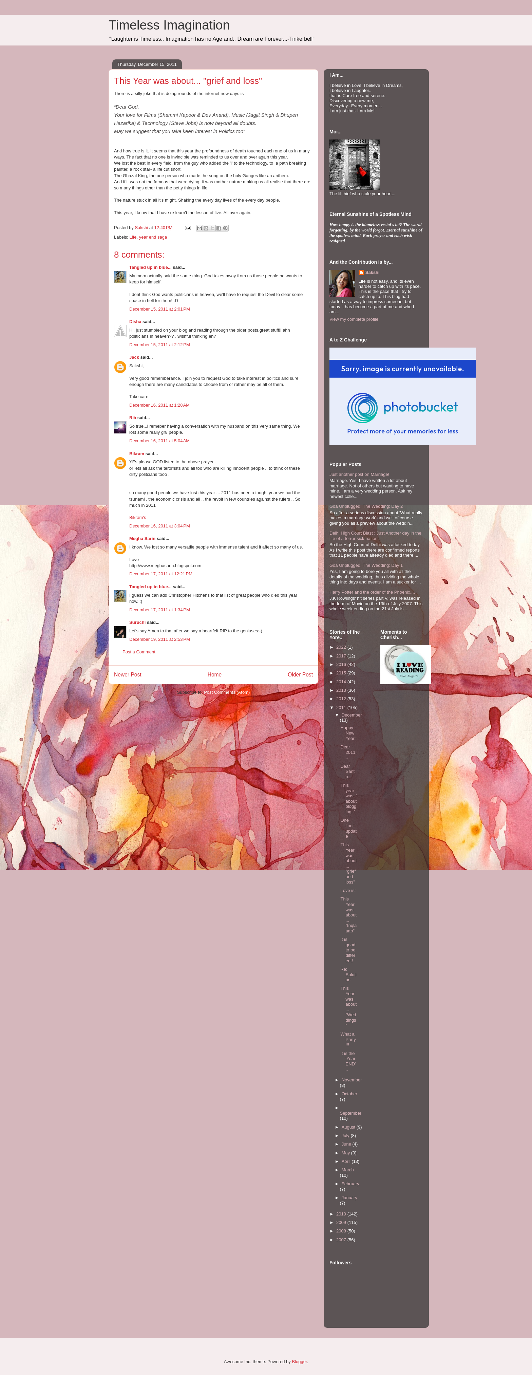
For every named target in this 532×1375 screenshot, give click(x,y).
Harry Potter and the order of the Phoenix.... (372, 592)
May (346, 1152)
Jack (134, 357)
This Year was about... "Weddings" (348, 1007)
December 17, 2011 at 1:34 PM (159, 609)
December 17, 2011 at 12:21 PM (160, 573)
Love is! (348, 890)
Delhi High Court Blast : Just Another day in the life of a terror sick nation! (375, 536)
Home (215, 674)
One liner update (348, 828)
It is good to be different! (347, 950)
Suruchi (137, 622)
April (347, 1161)
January (349, 1197)
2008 (341, 1230)
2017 (341, 655)
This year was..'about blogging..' (348, 798)
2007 (341, 1239)
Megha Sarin (142, 538)
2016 (341, 664)
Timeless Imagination (169, 25)
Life (133, 237)
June (347, 1144)
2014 (341, 681)
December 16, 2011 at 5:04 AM (159, 440)
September (351, 1113)
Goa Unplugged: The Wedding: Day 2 (366, 506)
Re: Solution (348, 974)
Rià (132, 417)
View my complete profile (353, 319)
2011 (341, 707)
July (346, 1135)
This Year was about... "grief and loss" (348, 863)
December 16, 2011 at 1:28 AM (159, 405)
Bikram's (137, 517)
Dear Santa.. (347, 771)
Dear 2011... (348, 752)
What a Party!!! (348, 1039)
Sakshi (372, 272)
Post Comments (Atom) (227, 692)
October (349, 1093)
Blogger (299, 1361)
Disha (135, 321)
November (352, 1079)
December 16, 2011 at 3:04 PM (159, 525)
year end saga (153, 237)
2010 (341, 1213)
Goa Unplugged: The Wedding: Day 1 (366, 565)
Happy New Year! (348, 733)
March (348, 1169)
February (350, 1183)
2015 (341, 672)
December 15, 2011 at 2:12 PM (159, 344)
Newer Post (127, 674)
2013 (341, 690)
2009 (341, 1222)
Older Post (300, 674)
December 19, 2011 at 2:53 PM (159, 639)
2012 (341, 698)
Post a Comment (138, 651)
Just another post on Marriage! (359, 474)
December (352, 715)
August (349, 1127)
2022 (341, 647)
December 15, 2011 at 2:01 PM (159, 309)
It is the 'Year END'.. (348, 1061)
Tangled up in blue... (150, 267)
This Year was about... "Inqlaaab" (348, 914)
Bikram (136, 453)
